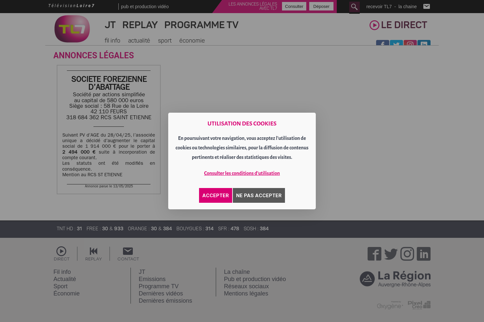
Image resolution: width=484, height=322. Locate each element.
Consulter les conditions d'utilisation (242, 173)
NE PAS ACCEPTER (259, 196)
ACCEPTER (215, 196)
